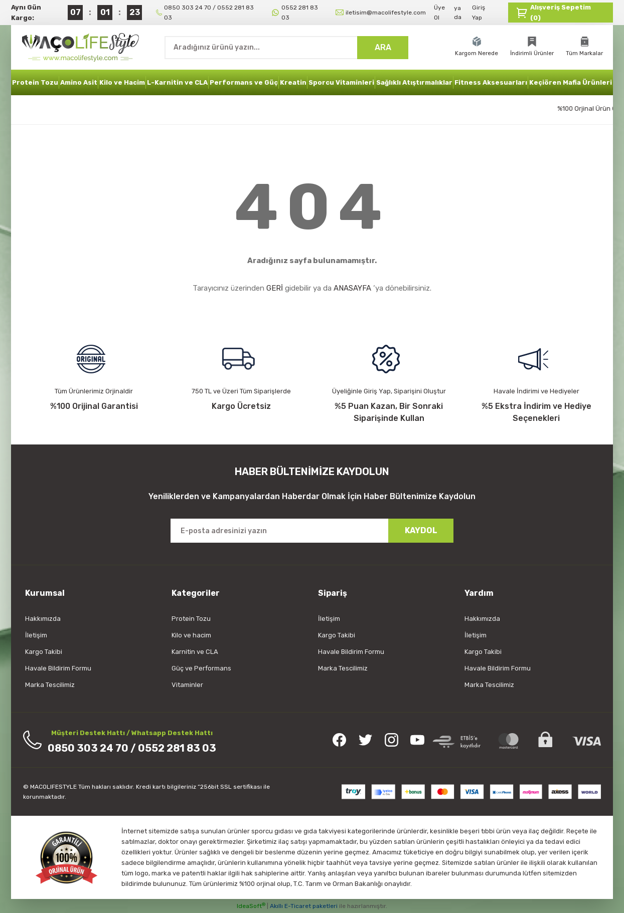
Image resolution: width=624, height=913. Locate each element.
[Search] (286, 47)
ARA (383, 47)
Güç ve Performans (201, 668)
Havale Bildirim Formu (58, 668)
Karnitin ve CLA (195, 651)
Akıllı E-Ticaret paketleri (304, 905)
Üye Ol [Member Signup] (439, 12)
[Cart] (560, 13)
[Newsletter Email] (312, 531)
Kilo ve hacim (191, 635)
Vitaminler (187, 685)
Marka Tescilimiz (50, 685)
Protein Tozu (191, 618)
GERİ (274, 288)
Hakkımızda (43, 618)
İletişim (36, 635)
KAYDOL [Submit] (421, 530)
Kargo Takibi (43, 651)
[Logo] (81, 47)
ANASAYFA (352, 288)
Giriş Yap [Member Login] (478, 12)
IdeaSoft (251, 905)
